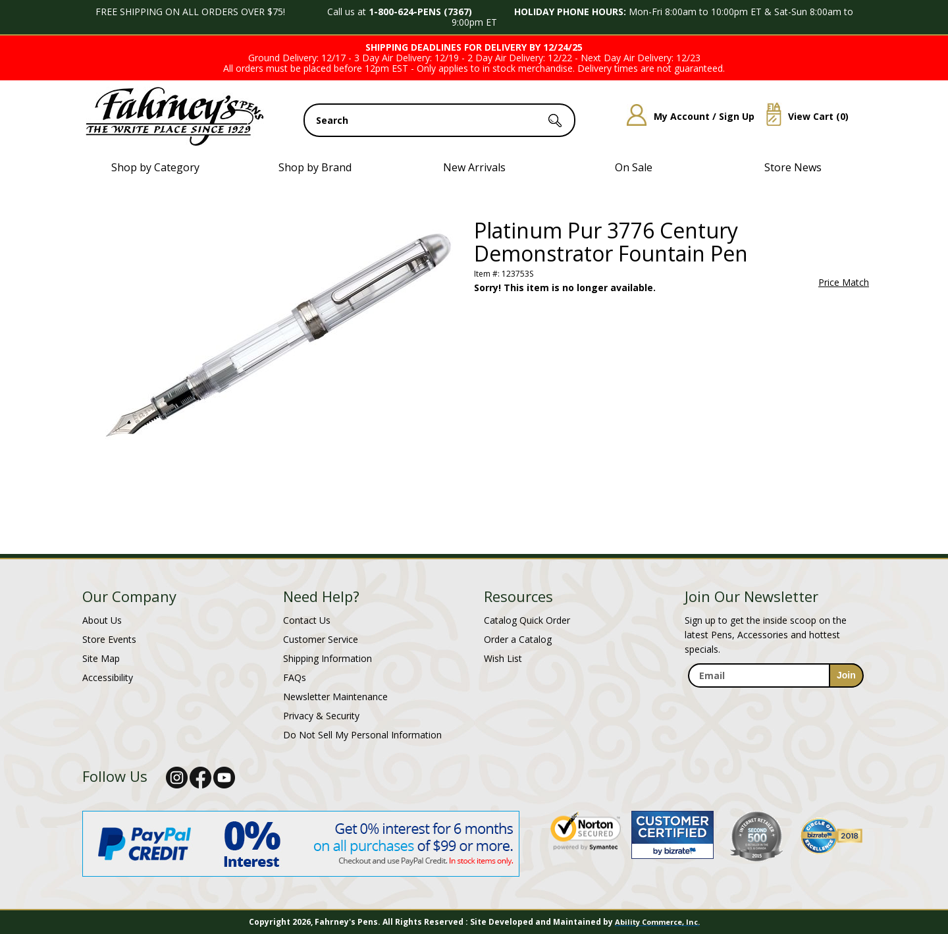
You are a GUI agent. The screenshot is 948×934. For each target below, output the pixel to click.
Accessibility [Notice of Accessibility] (107, 677)
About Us (102, 620)
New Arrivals (474, 167)
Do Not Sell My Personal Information (362, 734)
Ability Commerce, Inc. (657, 922)
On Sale (633, 167)
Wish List (503, 658)
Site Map (101, 658)
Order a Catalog (518, 639)
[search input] (439, 120)
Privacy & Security (321, 715)
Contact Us (306, 620)
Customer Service (320, 639)
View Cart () (802, 116)
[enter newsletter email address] (775, 675)
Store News (793, 167)
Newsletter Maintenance (335, 696)
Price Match (843, 282)
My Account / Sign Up (685, 116)
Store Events (109, 639)
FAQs (294, 677)
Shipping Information (327, 658)
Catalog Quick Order (527, 620)
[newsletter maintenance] (775, 701)
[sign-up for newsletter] (846, 675)
